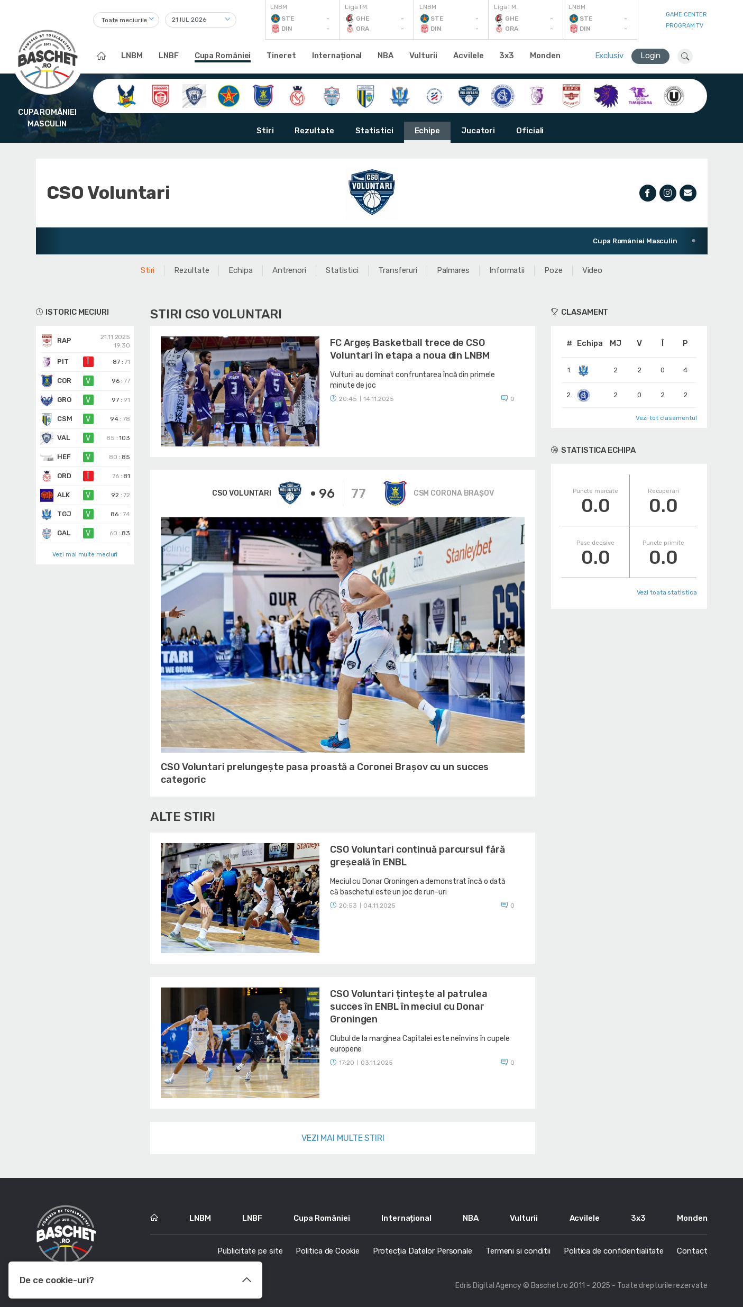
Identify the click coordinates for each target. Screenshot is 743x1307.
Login (650, 55)
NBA (385, 55)
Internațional (337, 55)
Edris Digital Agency (488, 1285)
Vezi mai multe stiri (342, 1138)
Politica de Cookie (327, 1251)
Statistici (374, 130)
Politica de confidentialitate (614, 1251)
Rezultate (314, 130)
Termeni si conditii (518, 1251)
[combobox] (126, 20)
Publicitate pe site (249, 1251)
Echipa (240, 270)
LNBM (132, 55)
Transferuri (397, 270)
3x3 (506, 55)
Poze (553, 270)
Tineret (281, 55)
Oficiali (530, 130)
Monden (545, 55)
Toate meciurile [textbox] (125, 20)
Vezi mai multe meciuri (84, 554)
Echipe (427, 130)
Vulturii (423, 55)
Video (592, 270)
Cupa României (223, 55)
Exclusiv (609, 55)
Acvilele (468, 55)
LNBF (169, 55)
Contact (692, 1251)
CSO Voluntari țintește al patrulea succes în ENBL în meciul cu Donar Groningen (409, 1006)
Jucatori (478, 130)
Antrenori (289, 270)
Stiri (265, 130)
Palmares (453, 270)
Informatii (507, 270)
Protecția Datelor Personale (422, 1251)
